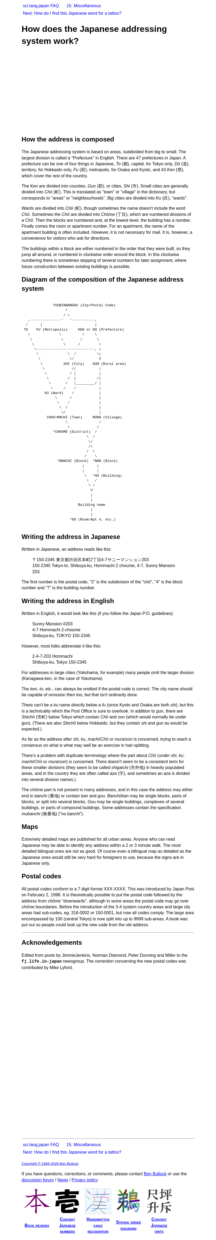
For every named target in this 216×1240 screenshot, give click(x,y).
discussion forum (38, 1180)
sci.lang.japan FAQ (41, 5)
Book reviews (37, 1225)
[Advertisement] (116, 90)
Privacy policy (85, 1180)
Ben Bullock (155, 1174)
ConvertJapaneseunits (159, 1225)
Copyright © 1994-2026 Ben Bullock (50, 1164)
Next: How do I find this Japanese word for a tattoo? (72, 13)
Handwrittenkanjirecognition (98, 1225)
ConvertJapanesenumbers (67, 1225)
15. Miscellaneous (83, 5)
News (62, 1180)
